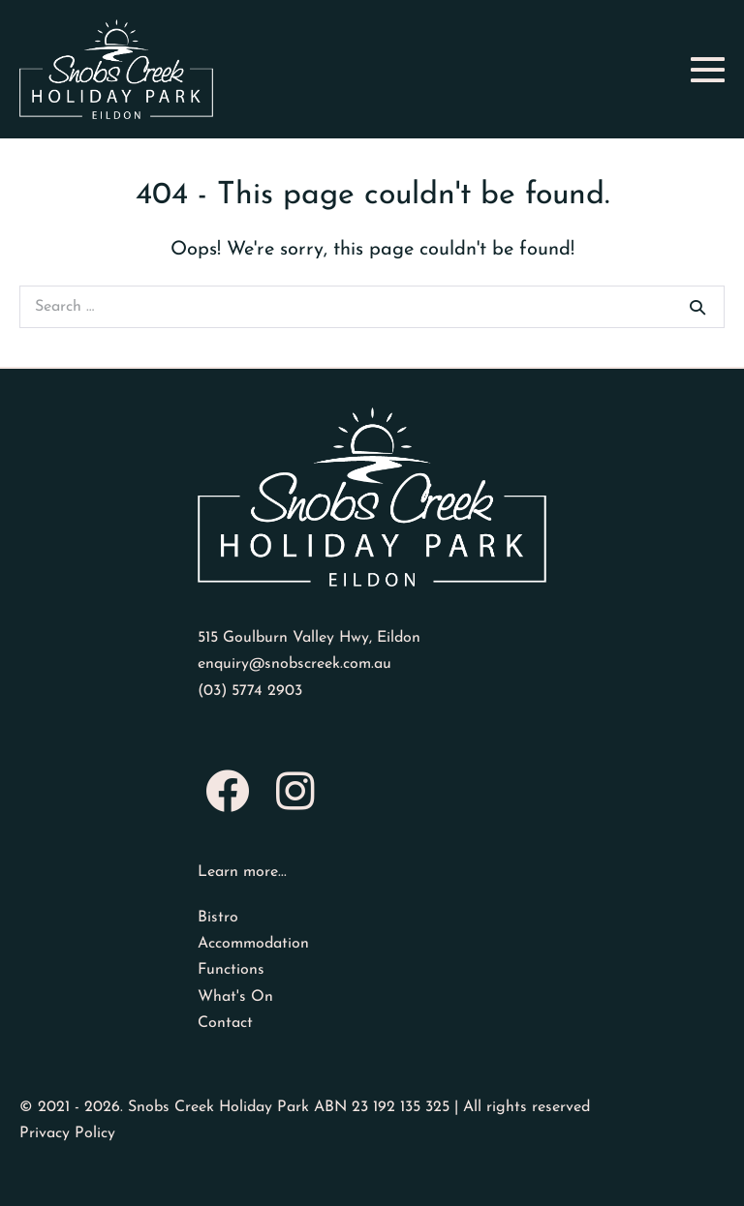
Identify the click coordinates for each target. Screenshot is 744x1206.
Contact (225, 1023)
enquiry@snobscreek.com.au (294, 664)
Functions (231, 970)
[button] (227, 792)
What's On (235, 997)
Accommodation (253, 943)
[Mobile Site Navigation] (708, 69)
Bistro (218, 917)
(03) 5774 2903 (250, 691)
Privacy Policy (67, 1133)
